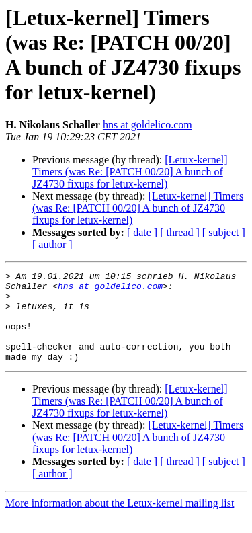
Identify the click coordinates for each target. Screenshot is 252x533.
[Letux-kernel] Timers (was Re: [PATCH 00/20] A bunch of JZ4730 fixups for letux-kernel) (130, 172)
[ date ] (142, 232)
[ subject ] (223, 232)
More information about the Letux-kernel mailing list (119, 521)
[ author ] (52, 244)
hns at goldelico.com (147, 124)
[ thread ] (180, 232)
